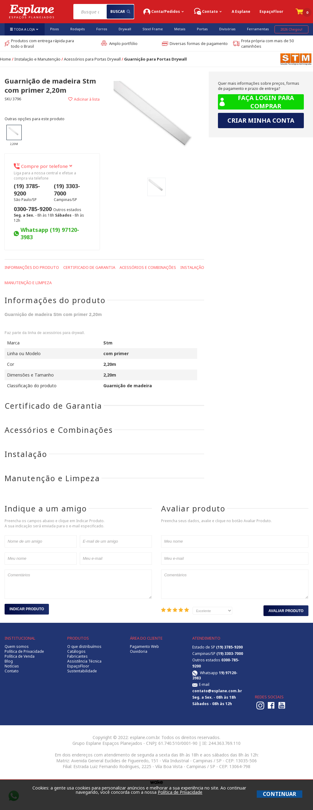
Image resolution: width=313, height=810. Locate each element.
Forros (101, 29)
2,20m (14, 135)
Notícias (12, 666)
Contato (12, 671)
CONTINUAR (279, 793)
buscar (120, 11)
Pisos (54, 29)
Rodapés (77, 29)
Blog (9, 661)
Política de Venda (20, 656)
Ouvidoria (138, 651)
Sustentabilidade (82, 671)
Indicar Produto (26, 609)
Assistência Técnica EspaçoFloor (84, 664)
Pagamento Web (144, 646)
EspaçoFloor (271, 11)
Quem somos (17, 646)
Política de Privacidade (24, 651)
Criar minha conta (260, 120)
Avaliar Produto (286, 611)
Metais (180, 29)
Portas (202, 29)
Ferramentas (258, 29)
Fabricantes (77, 656)
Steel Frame (152, 29)
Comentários (78, 584)
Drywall (125, 29)
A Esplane (241, 11)
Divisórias (227, 29)
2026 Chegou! (291, 29)
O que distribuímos (84, 646)
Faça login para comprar (256, 102)
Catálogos (76, 651)
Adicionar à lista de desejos (76, 99)
